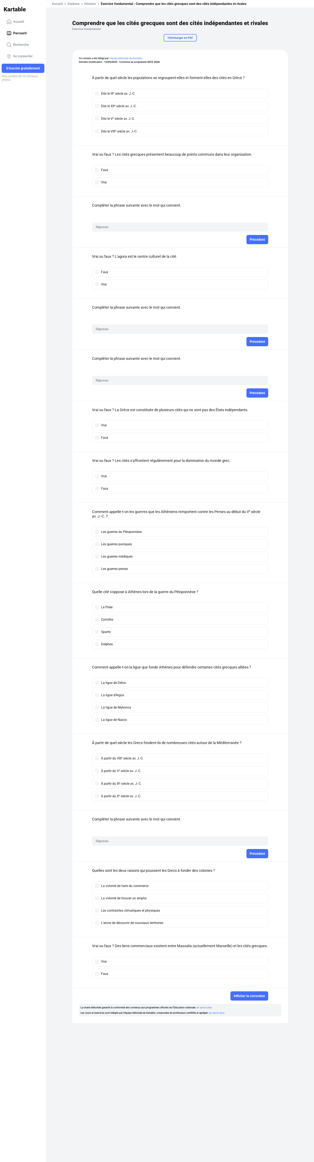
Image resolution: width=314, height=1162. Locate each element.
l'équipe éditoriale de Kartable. (126, 58)
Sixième (73, 4)
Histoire (90, 4)
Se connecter (20, 56)
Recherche (18, 44)
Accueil (15, 21)
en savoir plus (204, 1007)
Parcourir (17, 33)
